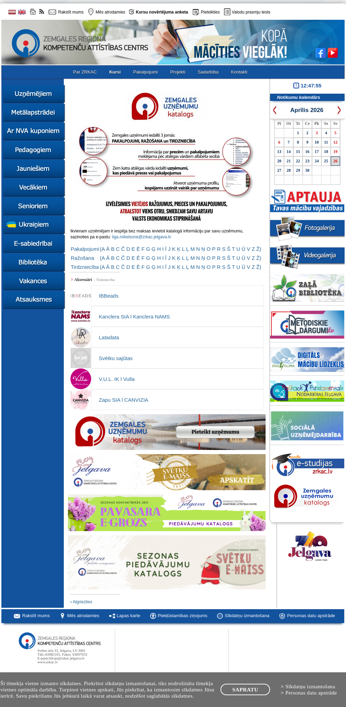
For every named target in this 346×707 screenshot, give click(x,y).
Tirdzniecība (85, 267)
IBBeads (109, 296)
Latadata (109, 337)
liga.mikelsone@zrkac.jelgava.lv (141, 237)
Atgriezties (81, 601)
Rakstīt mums (36, 615)
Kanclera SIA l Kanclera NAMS (134, 317)
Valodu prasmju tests (251, 12)
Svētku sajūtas (116, 358)
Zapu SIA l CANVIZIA (123, 400)
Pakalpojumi (85, 249)
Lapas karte (128, 615)
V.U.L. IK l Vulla (117, 379)
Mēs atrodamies (83, 615)
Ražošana (82, 258)
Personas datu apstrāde (311, 615)
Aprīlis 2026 (306, 110)
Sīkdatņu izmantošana (247, 615)
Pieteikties (210, 12)
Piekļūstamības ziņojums (182, 615)
